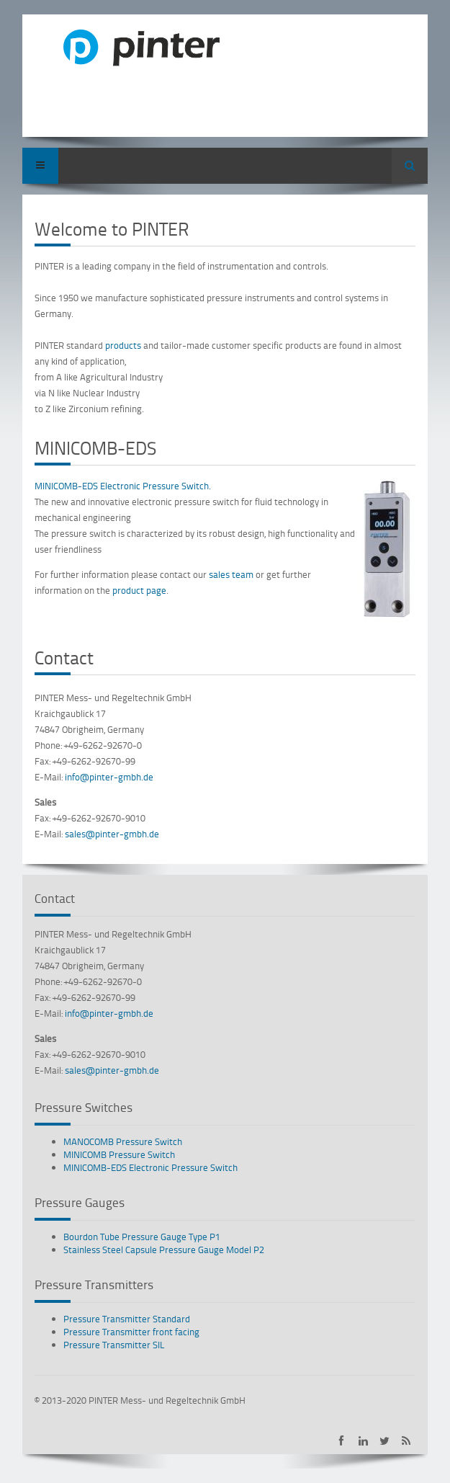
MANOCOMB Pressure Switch (122, 1141)
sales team (231, 574)
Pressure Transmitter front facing (131, 1331)
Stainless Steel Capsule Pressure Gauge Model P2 (163, 1249)
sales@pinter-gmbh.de (112, 833)
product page (139, 590)
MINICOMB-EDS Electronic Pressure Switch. (123, 485)
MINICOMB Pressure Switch (119, 1154)
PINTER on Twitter (385, 1441)
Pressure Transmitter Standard (126, 1318)
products (124, 345)
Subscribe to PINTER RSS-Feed (406, 1441)
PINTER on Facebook (342, 1441)
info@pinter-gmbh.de (109, 776)
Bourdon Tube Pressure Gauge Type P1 (141, 1236)
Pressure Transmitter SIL (114, 1344)
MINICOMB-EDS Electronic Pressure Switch (150, 1167)
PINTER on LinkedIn (363, 1441)
